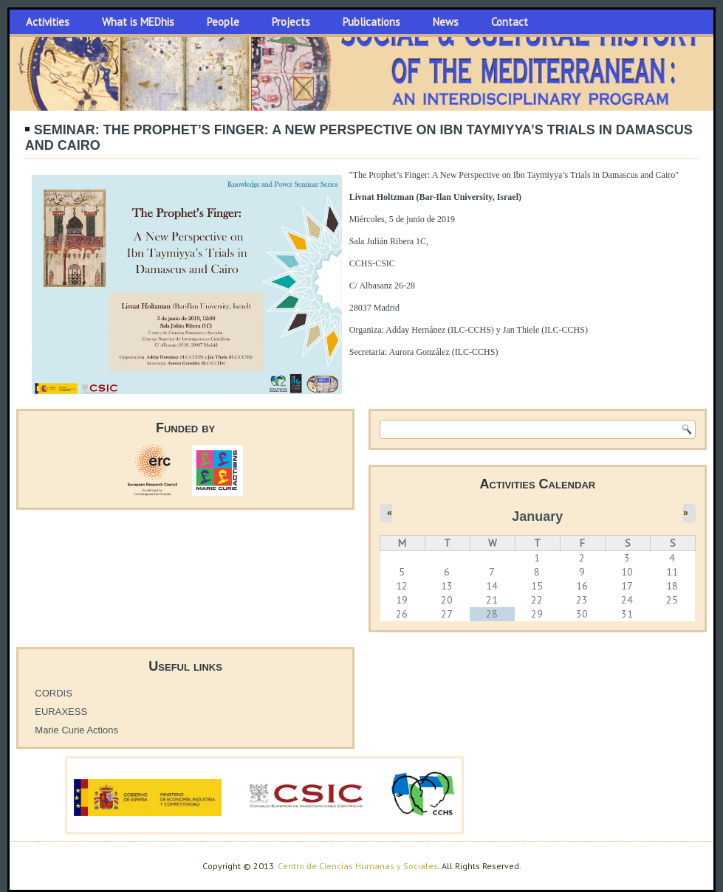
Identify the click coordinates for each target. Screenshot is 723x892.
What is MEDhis (138, 22)
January (537, 516)
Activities (47, 22)
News (446, 22)
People (223, 22)
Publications (371, 22)
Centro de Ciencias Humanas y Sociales (358, 865)
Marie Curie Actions (76, 730)
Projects (291, 22)
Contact (509, 22)
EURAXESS (61, 711)
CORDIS (53, 693)
